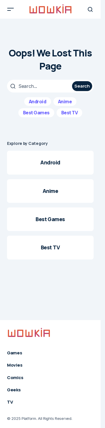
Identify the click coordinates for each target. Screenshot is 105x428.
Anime (65, 101)
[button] (11, 9)
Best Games (36, 112)
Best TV (69, 112)
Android (37, 101)
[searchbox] (40, 86)
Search (82, 86)
